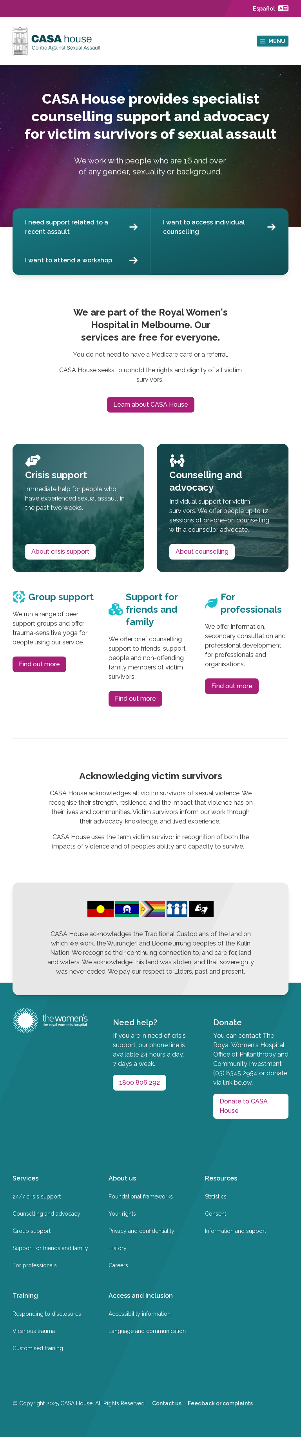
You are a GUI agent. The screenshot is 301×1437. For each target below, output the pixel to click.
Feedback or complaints (220, 1403)
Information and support (235, 1231)
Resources (221, 1178)
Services (25, 1178)
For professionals (35, 1265)
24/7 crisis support (37, 1196)
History (118, 1248)
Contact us (166, 1403)
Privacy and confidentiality (141, 1231)
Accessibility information (139, 1314)
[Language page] (270, 8)
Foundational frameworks (141, 1196)
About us (122, 1178)
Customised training (38, 1348)
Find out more (39, 664)
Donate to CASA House (243, 1106)
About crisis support (60, 551)
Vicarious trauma (34, 1331)
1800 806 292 (139, 1082)
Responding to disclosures (47, 1314)
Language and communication (147, 1331)
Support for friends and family (50, 1248)
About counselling (202, 551)
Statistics (216, 1196)
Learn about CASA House (150, 404)
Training (25, 1295)
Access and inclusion (141, 1295)
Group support (32, 1231)
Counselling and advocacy (46, 1214)
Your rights (122, 1214)
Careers (118, 1265)
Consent (215, 1214)
